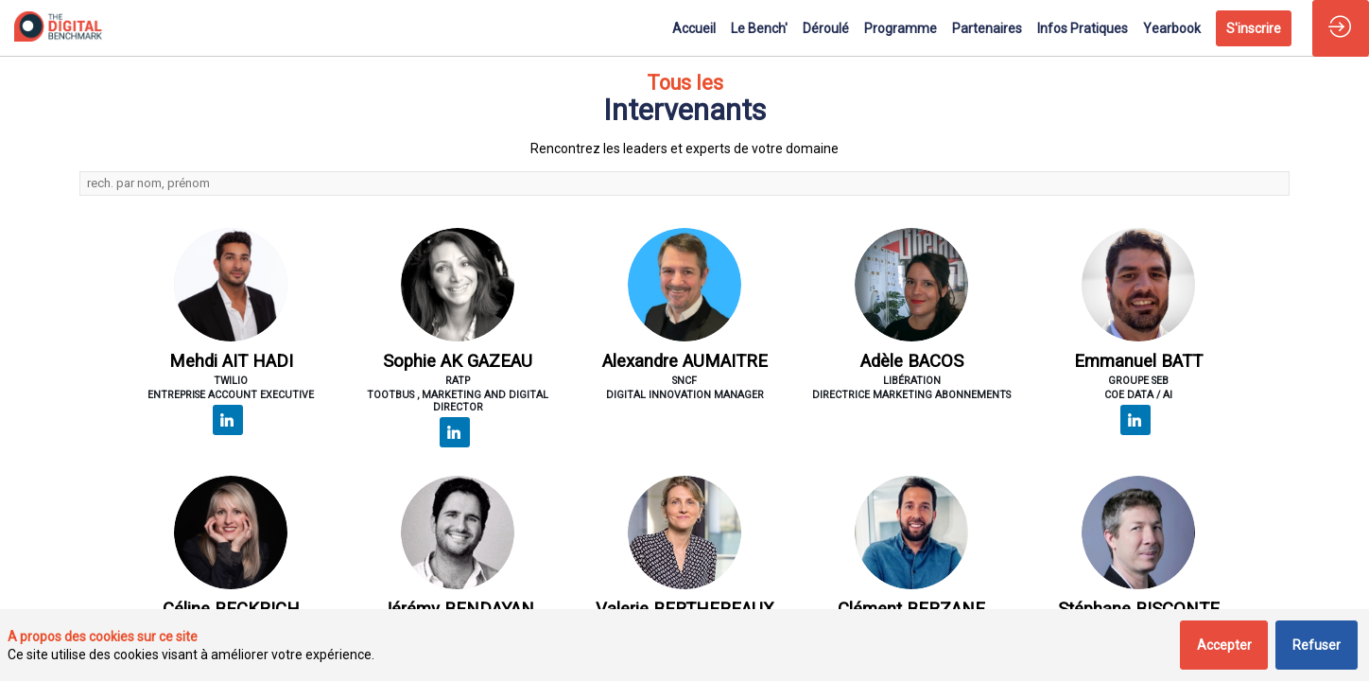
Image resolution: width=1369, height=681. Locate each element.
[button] (1253, 28)
